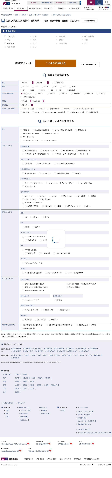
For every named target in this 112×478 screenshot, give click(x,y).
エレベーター (29, 196)
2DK (64, 86)
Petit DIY (45, 253)
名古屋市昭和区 (81, 348)
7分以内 (64, 93)
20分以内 (102, 93)
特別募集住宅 (82, 418)
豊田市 (27, 355)
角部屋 (27, 227)
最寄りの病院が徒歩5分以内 (34, 284)
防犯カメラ (28, 163)
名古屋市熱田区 (16, 351)
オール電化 (81, 196)
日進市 (76, 355)
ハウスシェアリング (32, 300)
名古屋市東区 (27, 348)
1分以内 (40, 93)
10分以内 (77, 93)
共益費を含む (58, 82)
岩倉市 (64, 355)
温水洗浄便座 (93, 112)
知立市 (57, 355)
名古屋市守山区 (50, 351)
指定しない (27, 93)
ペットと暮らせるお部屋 (33, 273)
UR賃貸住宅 (40, 459)
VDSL (59, 206)
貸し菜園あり (41, 320)
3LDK (43, 90)
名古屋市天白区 (84, 351)
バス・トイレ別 (28, 109)
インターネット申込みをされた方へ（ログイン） (94, 433)
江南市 (33, 355)
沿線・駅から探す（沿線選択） (39, 15)
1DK (36, 86)
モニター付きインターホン (85, 109)
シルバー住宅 (27, 328)
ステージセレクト (54, 273)
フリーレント (27, 137)
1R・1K (26, 86)
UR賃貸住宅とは (24, 407)
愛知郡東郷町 (98, 355)
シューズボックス (86, 183)
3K (24, 90)
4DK (60, 90)
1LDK (46, 86)
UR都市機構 (28, 459)
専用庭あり (28, 320)
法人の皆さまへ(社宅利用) (87, 421)
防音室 (59, 300)
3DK (32, 90)
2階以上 (42, 109)
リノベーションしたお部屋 (53, 112)
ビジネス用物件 (65, 459)
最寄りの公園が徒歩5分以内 (34, 290)
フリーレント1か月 (31, 140)
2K (55, 86)
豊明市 (70, 355)
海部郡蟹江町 (15, 357)
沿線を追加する (90, 21)
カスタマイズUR (62, 253)
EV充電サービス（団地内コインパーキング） (70, 154)
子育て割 (81, 130)
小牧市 (39, 355)
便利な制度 (24, 413)
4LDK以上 (71, 90)
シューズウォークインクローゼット (61, 183)
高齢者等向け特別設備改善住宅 (59, 325)
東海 (16, 15)
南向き (37, 112)
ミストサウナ (46, 173)
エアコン (67, 109)
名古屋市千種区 (16, 348)
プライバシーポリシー (86, 464)
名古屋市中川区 (28, 351)
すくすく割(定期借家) (62, 130)
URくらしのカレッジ (85, 411)
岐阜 (7, 410)
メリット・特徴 (25, 410)
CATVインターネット (73, 206)
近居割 (25, 130)
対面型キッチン (65, 310)
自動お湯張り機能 (63, 173)
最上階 (47, 217)
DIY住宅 (30, 253)
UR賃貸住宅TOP (6, 15)
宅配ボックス (67, 196)
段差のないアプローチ (32, 263)
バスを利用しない (29, 97)
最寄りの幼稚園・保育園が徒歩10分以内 (82, 284)
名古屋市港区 (39, 351)
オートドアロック (44, 163)
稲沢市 (45, 355)
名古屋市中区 (70, 348)
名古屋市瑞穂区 (93, 348)
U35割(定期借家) (41, 130)
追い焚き (26, 112)
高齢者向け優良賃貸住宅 (31, 325)
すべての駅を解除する (88, 64)
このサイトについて (104, 464)
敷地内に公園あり (74, 287)
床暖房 (93, 196)
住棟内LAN (48, 206)
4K (52, 90)
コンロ (54, 196)
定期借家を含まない (51, 133)
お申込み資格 (45, 413)
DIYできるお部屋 (31, 250)
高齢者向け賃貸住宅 (84, 415)
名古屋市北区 (37, 348)
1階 (26, 217)
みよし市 (89, 355)
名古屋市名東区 (72, 351)
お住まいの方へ (83, 429)
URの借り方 (43, 407)
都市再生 (77, 459)
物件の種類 (24, 417)
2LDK (74, 86)
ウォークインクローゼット (34, 183)
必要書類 (44, 410)
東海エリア (21, 403)
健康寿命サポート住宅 (86, 325)
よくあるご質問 (83, 407)
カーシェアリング (49, 150)
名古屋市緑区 (61, 351)
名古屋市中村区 (59, 348)
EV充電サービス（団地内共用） (36, 154)
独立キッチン (49, 310)
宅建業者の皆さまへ (84, 424)
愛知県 (24, 15)
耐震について (24, 420)
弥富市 (82, 355)
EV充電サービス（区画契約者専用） (75, 150)
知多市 (51, 355)
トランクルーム (30, 186)
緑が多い (54, 320)
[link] (64, 112)
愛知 (7, 413)
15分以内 (89, 93)
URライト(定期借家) (30, 133)
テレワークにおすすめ (75, 273)
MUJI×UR (31, 240)
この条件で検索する (56, 63)
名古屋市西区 (48, 348)
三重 (7, 417)
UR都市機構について (91, 459)
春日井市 (14, 355)
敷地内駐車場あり (31, 150)
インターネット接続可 (32, 202)
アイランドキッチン (32, 310)
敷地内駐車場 (54, 109)
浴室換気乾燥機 (30, 173)
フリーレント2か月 (50, 140)
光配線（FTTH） (76, 112)
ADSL (88, 206)
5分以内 (52, 93)
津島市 (21, 355)
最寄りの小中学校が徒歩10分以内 (36, 287)
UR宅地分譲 (51, 459)
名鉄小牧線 (11, 31)
